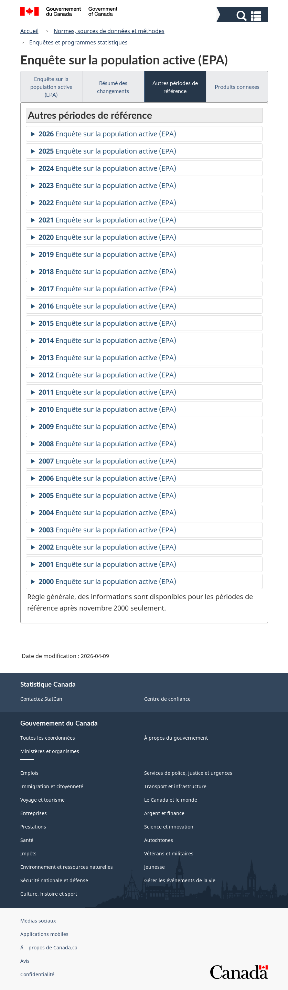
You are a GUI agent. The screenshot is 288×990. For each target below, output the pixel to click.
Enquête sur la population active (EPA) (51, 86)
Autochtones (158, 840)
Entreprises (33, 813)
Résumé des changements (113, 87)
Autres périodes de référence (175, 87)
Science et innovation (168, 826)
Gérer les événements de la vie (179, 880)
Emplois (29, 773)
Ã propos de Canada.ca (48, 947)
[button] (243, 16)
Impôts (28, 853)
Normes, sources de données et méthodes (109, 31)
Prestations (33, 826)
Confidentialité (37, 974)
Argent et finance (164, 813)
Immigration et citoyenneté (51, 786)
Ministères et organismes (49, 751)
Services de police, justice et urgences (188, 773)
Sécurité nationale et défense (54, 880)
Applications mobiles (44, 934)
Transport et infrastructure (175, 786)
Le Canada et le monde (170, 799)
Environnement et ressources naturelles (66, 867)
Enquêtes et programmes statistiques (78, 42)
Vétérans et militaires (168, 853)
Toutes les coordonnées (47, 737)
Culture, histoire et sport (48, 893)
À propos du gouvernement (176, 737)
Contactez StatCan (41, 699)
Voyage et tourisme (42, 799)
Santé (26, 840)
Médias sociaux (38, 920)
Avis (25, 961)
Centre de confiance (167, 699)
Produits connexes (237, 86)
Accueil (29, 31)
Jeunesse (154, 867)
